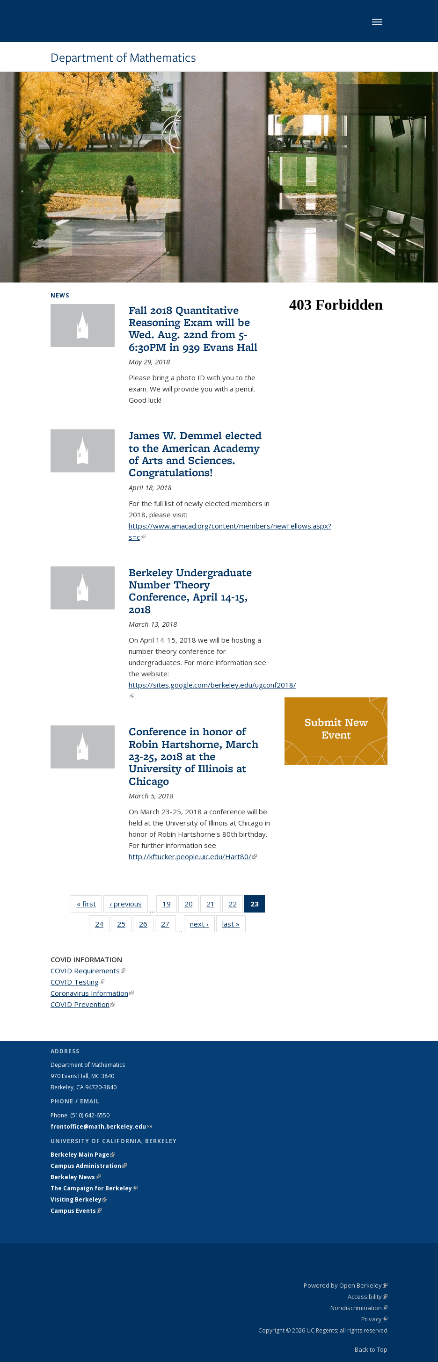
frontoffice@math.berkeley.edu (101, 1126)
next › (202, 923)
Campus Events (76, 1211)
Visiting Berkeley (79, 1199)
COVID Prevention (83, 1004)
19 (169, 905)
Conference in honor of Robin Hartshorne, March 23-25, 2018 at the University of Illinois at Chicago (193, 756)
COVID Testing (77, 981)
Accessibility (367, 1296)
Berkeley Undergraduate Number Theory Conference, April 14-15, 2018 (190, 590)
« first (89, 903)
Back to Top (371, 1349)
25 (124, 926)
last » (234, 923)
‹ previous (129, 903)
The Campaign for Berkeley (94, 1188)
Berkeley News (76, 1177)
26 (146, 926)
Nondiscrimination (358, 1308)
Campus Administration (89, 1166)
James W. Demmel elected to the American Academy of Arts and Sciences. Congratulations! (195, 453)
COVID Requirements (88, 970)
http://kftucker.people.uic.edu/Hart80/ (193, 856)
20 (191, 905)
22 (235, 905)
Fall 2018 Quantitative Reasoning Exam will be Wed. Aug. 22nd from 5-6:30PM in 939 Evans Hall (193, 328)
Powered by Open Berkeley (345, 1285)
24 (102, 926)
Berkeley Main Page (83, 1155)
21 (213, 905)
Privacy (374, 1319)
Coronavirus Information (92, 993)
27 (168, 926)
